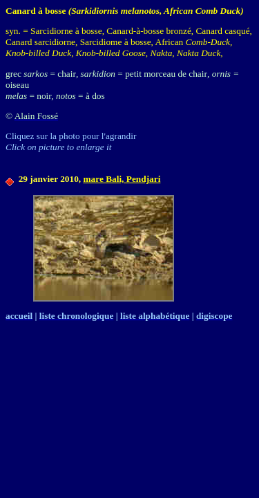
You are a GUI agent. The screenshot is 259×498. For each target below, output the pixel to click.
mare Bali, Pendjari (121, 179)
